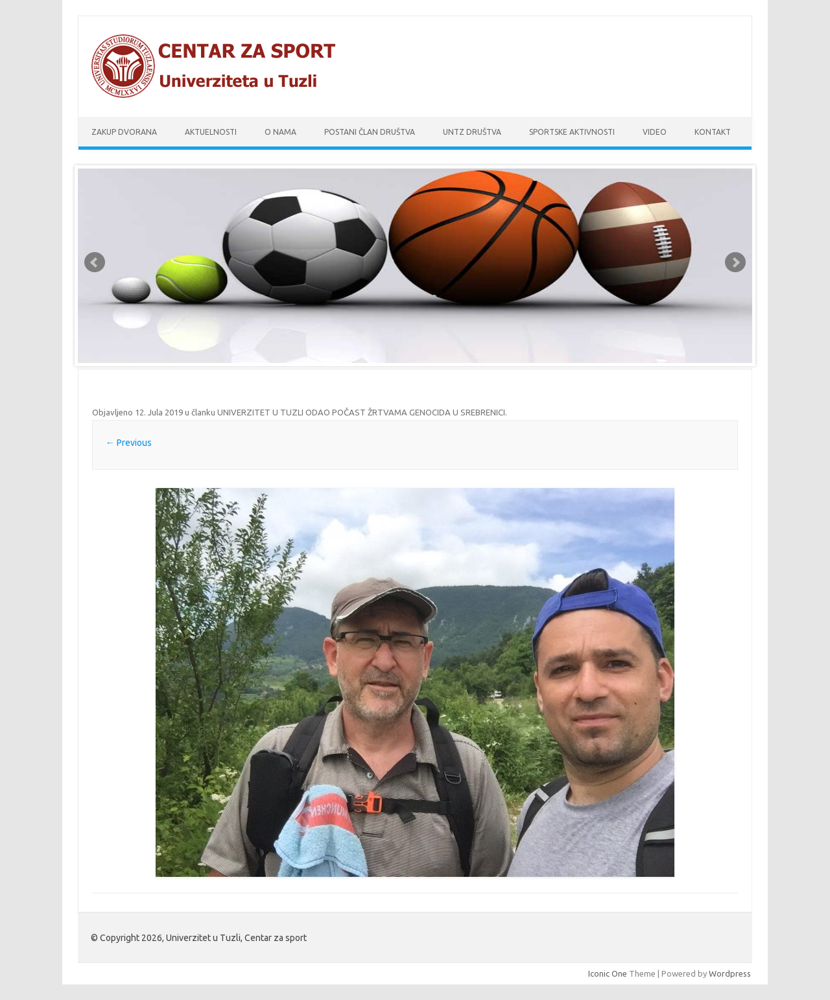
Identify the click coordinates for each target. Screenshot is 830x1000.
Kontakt (712, 132)
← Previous (129, 442)
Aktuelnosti (211, 132)
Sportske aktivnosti (572, 132)
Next (735, 262)
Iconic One (607, 973)
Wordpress (730, 973)
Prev (94, 262)
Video (655, 132)
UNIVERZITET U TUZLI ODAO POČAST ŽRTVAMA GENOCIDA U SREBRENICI (361, 412)
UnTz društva (472, 132)
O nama (280, 132)
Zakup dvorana (124, 132)
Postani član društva (369, 132)
